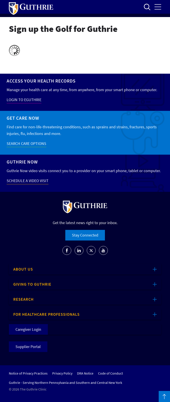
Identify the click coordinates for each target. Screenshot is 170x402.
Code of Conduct (110, 373)
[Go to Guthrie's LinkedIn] (79, 250)
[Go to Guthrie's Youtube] (103, 250)
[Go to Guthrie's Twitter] (91, 250)
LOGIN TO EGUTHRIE (24, 99)
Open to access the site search (147, 7)
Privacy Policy (62, 373)
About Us (23, 269)
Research (23, 299)
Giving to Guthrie (32, 284)
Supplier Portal (28, 346)
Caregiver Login (28, 329)
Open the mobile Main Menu (158, 7)
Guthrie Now (22, 162)
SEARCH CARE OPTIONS (26, 143)
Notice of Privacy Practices (28, 373)
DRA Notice (85, 373)
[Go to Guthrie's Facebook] (66, 250)
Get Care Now (23, 118)
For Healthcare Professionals (46, 314)
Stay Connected (85, 235)
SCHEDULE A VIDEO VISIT (27, 180)
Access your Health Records (41, 81)
